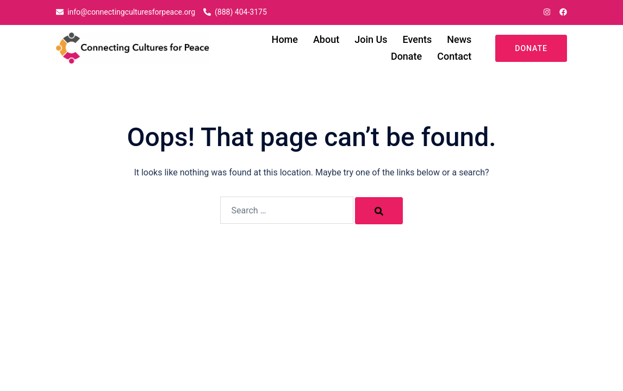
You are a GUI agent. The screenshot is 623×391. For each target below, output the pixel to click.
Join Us (370, 39)
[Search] (379, 210)
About (326, 39)
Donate (406, 56)
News (459, 39)
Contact (454, 56)
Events (417, 39)
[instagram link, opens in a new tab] (545, 12)
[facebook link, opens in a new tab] (562, 12)
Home (285, 39)
